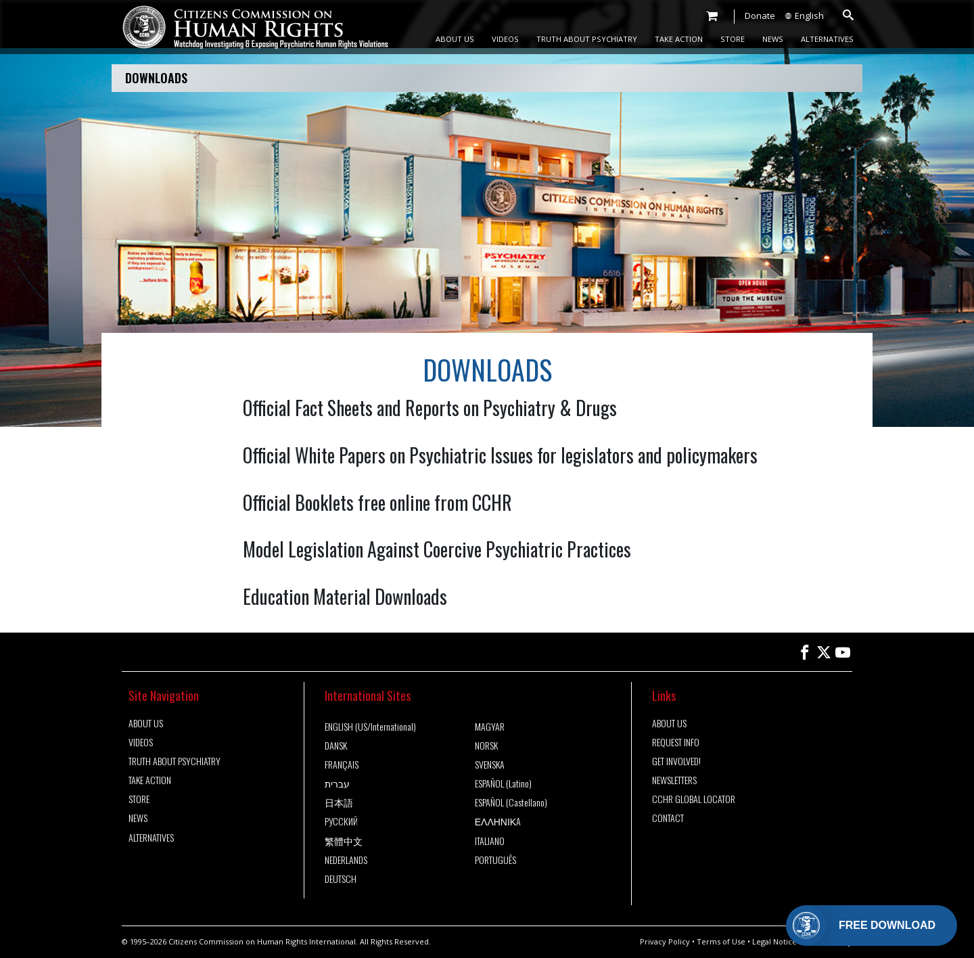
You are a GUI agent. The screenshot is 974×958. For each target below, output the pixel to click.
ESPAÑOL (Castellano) (511, 802)
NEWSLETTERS (674, 780)
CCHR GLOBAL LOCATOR (693, 799)
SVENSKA (490, 764)
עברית (337, 783)
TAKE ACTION (679, 39)
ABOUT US (455, 39)
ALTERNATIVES (827, 39)
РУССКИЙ (341, 821)
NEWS (772, 39)
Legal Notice (774, 941)
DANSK (336, 745)
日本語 (339, 802)
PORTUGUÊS (495, 860)
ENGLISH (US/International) (370, 727)
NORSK (486, 745)
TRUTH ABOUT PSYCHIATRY (586, 39)
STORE (732, 39)
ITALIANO (490, 841)
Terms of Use (721, 941)
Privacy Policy (665, 941)
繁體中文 (344, 841)
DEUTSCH (340, 879)
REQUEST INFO (675, 742)
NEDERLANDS (346, 860)
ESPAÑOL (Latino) (503, 783)
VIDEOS (505, 39)
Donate (760, 15)
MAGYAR (490, 727)
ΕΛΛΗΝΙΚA (498, 821)
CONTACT (668, 818)
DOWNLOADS (156, 78)
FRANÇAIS (341, 764)
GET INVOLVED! (676, 761)
